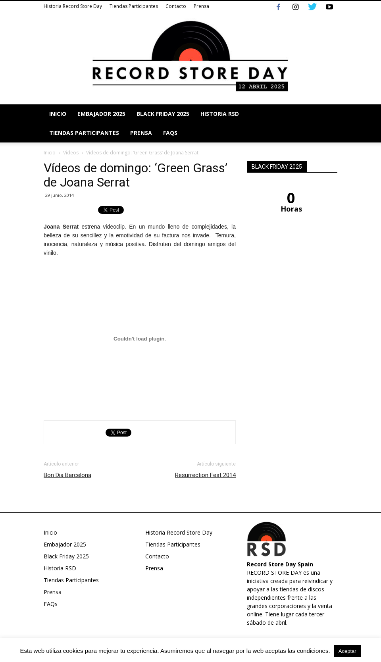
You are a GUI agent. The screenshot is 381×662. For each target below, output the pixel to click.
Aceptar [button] (347, 651)
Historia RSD (219, 113)
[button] (327, 123)
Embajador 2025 (101, 113)
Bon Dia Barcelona (67, 475)
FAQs (170, 133)
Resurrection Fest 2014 (205, 475)
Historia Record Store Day (73, 6)
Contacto (175, 6)
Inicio (57, 113)
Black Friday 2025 (163, 113)
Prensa (201, 6)
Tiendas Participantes (134, 6)
